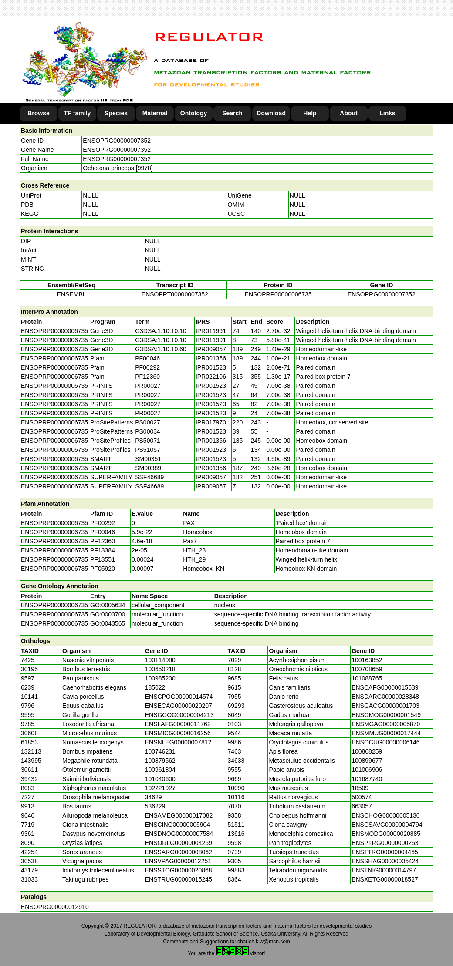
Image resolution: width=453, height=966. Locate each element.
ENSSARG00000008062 (178, 851)
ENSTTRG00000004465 (385, 851)
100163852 (367, 659)
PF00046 (102, 531)
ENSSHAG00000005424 (385, 861)
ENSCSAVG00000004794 (387, 824)
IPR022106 (211, 376)
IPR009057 (211, 349)
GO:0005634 (107, 605)
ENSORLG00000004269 (178, 842)
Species (116, 113)
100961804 (160, 769)
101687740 (367, 778)
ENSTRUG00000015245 (178, 879)
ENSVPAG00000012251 (178, 861)
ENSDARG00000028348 (385, 696)
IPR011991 (211, 330)
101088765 (367, 678)
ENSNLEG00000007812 (178, 742)
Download (271, 113)
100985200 (160, 678)
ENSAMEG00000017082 (179, 815)
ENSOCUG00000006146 (385, 742)
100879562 (160, 760)
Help (309, 113)
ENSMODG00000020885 (386, 833)
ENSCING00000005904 (177, 824)
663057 (362, 806)
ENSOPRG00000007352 (117, 140)
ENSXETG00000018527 (385, 879)
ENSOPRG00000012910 (55, 906)
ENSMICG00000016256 (178, 733)
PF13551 (102, 559)
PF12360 (102, 541)
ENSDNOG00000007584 (179, 833)
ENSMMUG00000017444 (386, 733)
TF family (77, 113)
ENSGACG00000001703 (385, 705)
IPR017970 (211, 422)
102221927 (160, 787)
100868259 (367, 751)
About (348, 113)
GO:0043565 (107, 623)
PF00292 (102, 522)
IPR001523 (211, 367)
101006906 (367, 769)
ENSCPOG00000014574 (179, 696)
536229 (155, 806)
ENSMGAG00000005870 (386, 723)
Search (232, 113)
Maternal (155, 113)
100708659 (367, 669)
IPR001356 (211, 358)
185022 (155, 687)
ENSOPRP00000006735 (278, 294)
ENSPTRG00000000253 (385, 842)
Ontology (193, 113)
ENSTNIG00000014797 (384, 870)
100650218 (160, 669)
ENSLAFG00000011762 (178, 723)
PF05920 (102, 568)
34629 (153, 797)
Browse (38, 113)
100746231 (160, 751)
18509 (360, 787)
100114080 (160, 659)
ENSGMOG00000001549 (386, 714)
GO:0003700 (107, 614)
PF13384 (102, 550)
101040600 (160, 778)
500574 (362, 797)
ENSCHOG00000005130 (385, 815)
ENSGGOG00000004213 (179, 714)
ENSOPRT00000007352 (175, 294)
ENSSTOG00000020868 (178, 870)
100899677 (367, 760)
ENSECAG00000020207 (178, 705)
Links (387, 113)
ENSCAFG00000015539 (385, 687)
